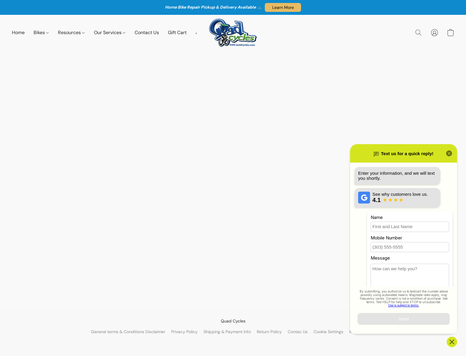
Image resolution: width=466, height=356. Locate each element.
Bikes (41, 32)
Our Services (109, 32)
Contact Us (147, 32)
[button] (283, 7)
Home (18, 32)
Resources (71, 32)
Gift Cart (177, 32)
